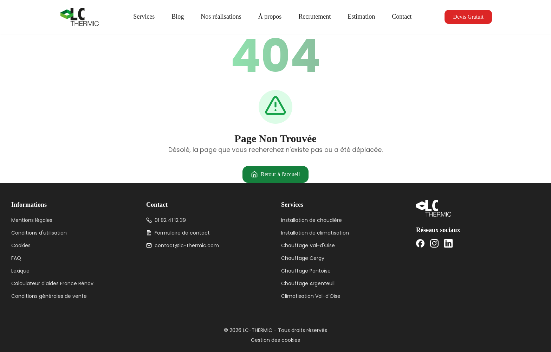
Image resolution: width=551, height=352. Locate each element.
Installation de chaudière (311, 220)
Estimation (361, 16)
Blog (177, 16)
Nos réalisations (221, 16)
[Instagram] (434, 243)
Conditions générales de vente (49, 296)
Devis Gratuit (468, 17)
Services (144, 16)
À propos (270, 16)
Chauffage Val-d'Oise (308, 245)
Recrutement (314, 16)
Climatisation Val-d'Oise (311, 296)
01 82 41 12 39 (166, 220)
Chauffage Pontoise (306, 270)
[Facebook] (420, 243)
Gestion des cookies (275, 340)
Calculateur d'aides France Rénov (52, 283)
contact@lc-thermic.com (182, 245)
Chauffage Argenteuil (308, 283)
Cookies (21, 245)
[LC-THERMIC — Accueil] (79, 16)
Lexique (20, 270)
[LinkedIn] (448, 243)
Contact (401, 16)
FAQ (16, 258)
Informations (29, 204)
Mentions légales (31, 220)
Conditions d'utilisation (39, 232)
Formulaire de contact (178, 232)
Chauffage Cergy (302, 258)
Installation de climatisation (315, 232)
